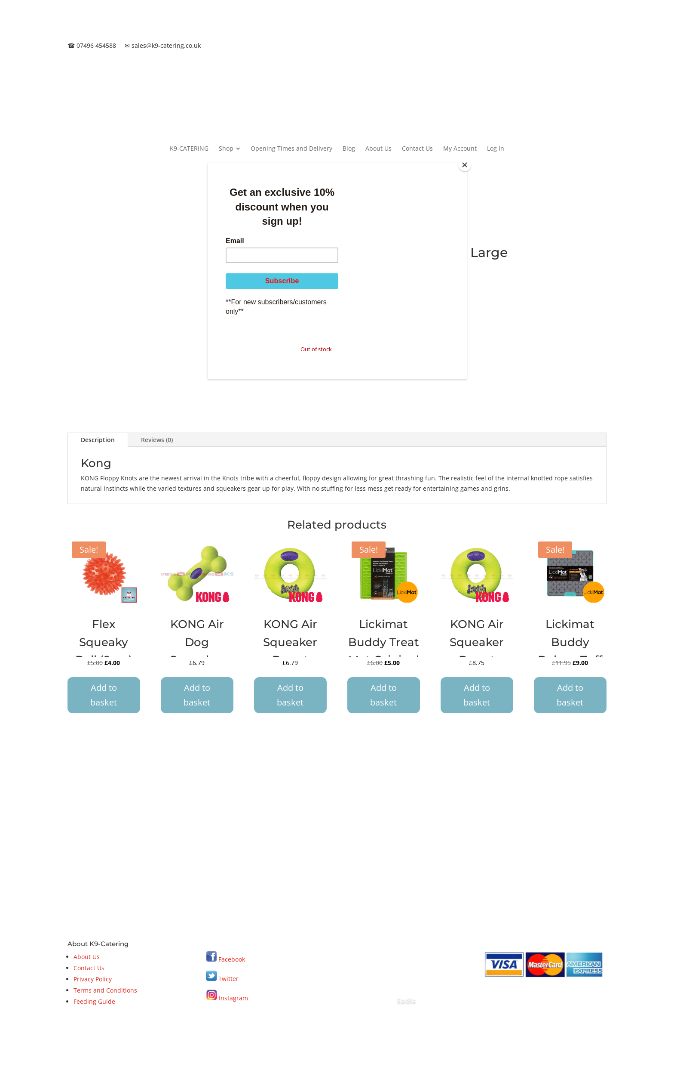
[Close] (464, 164)
